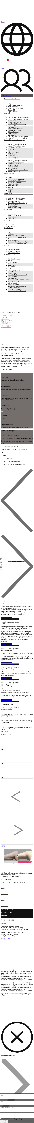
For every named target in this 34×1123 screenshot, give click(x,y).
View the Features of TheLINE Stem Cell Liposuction (10, 618)
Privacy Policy (18, 970)
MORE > (3, 846)
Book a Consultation (4, 1121)
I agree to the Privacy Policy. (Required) (12, 1119)
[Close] (1, 294)
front (2, 749)
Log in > (3, 96)
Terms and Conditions (7, 970)
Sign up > (8, 96)
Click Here (4, 915)
